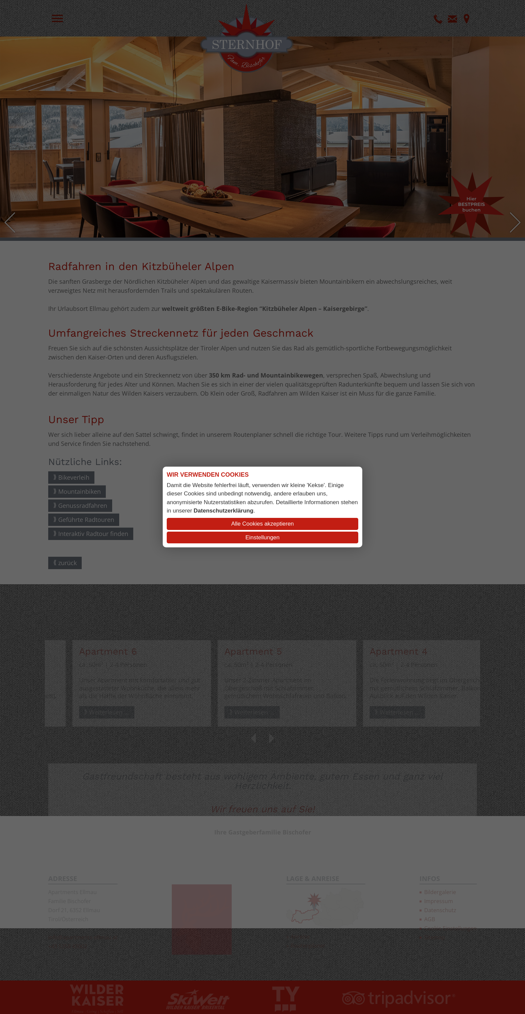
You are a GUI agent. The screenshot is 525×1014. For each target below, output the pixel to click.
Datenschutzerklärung (223, 511)
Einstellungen (262, 537)
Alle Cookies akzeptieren (262, 524)
